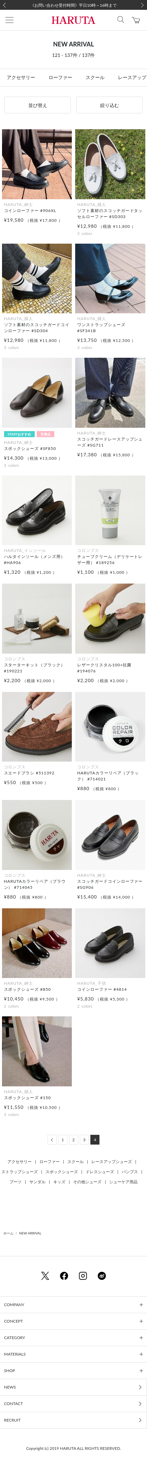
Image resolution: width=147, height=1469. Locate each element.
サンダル (37, 1181)
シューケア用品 (123, 1181)
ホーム (8, 1233)
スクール (95, 77)
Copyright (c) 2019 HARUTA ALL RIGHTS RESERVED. (73, 1448)
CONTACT (13, 1403)
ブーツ (15, 1181)
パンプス (130, 1171)
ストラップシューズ (19, 1171)
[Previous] (52, 1140)
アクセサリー (21, 77)
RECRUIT (12, 1420)
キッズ (59, 1181)
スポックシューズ (62, 1171)
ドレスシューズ (100, 1171)
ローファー (60, 77)
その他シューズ (87, 1181)
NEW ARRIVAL (30, 1233)
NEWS (10, 1387)
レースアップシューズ (111, 1161)
